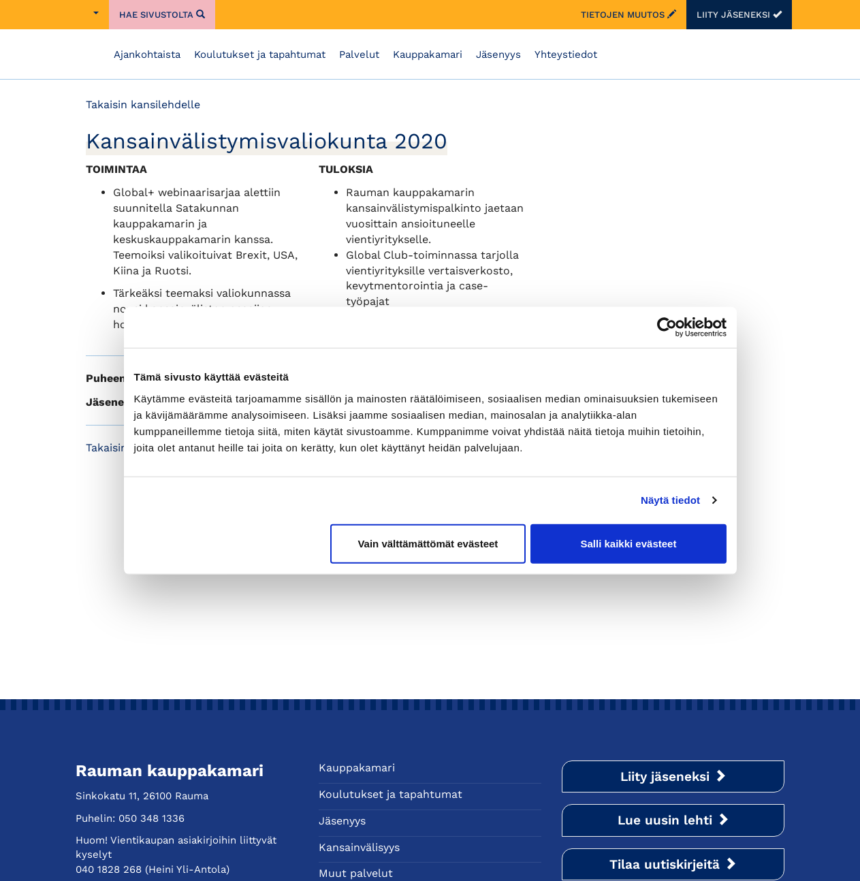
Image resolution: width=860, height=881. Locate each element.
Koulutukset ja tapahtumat (259, 54)
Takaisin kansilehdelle (143, 104)
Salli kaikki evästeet (628, 543)
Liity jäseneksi (739, 15)
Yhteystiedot (566, 54)
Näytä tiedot (670, 500)
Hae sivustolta (162, 15)
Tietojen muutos (628, 15)
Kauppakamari (427, 54)
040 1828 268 (109, 869)
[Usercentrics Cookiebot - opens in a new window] (667, 327)
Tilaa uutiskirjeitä (673, 864)
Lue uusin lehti (673, 820)
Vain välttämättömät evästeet (427, 543)
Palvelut (359, 54)
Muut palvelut (356, 873)
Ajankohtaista (147, 54)
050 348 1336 (151, 818)
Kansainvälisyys (359, 847)
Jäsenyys (498, 54)
